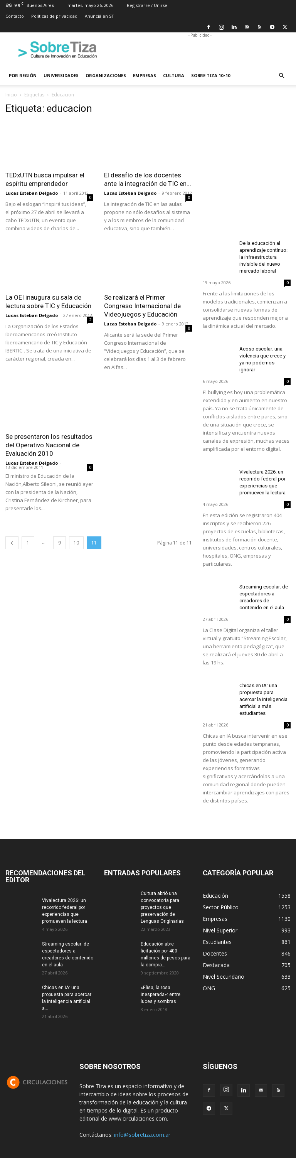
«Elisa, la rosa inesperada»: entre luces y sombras (160, 994)
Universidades (61, 75)
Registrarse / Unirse (147, 5)
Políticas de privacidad (54, 16)
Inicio (11, 94)
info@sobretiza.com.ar (142, 1134)
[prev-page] (11, 542)
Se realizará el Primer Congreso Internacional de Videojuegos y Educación (142, 305)
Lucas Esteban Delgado (31, 193)
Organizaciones (106, 75)
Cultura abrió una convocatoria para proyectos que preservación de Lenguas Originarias (162, 907)
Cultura (173, 75)
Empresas (144, 75)
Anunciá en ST (99, 16)
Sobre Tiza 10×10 (210, 75)
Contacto (14, 16)
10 (76, 542)
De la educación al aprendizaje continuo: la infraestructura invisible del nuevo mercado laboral (263, 257)
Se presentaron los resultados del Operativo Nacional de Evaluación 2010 (48, 445)
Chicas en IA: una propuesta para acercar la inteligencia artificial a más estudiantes (263, 699)
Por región (23, 75)
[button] (281, 75)
